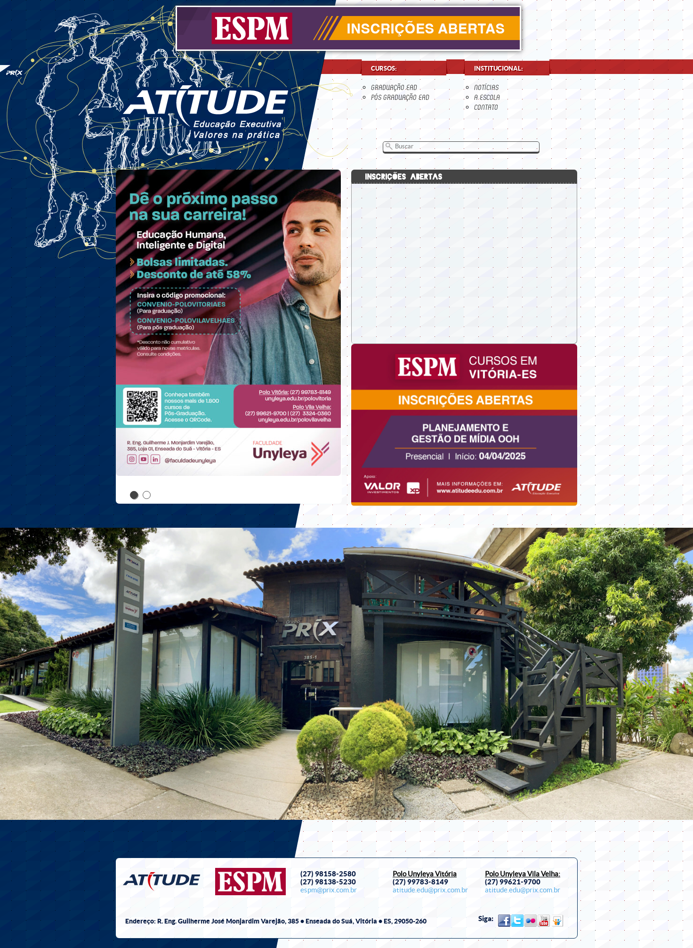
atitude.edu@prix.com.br (430, 890)
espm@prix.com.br (328, 890)
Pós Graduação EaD (400, 97)
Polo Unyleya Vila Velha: (522, 874)
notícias (486, 87)
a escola (487, 97)
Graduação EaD (394, 87)
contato (486, 107)
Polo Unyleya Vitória (425, 874)
